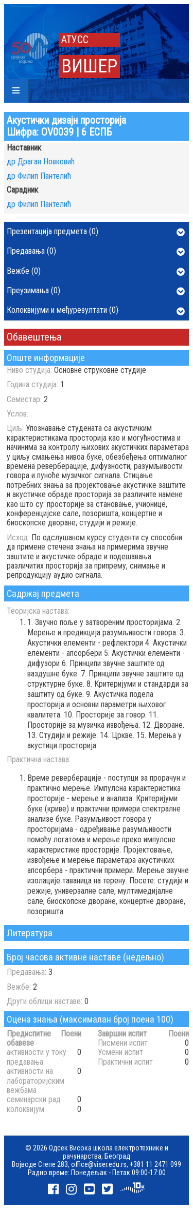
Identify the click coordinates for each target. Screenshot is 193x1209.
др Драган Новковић (41, 161)
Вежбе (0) (96, 271)
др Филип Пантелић (39, 176)
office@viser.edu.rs (99, 1164)
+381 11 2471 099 (155, 1164)
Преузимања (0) (96, 291)
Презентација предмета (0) (96, 232)
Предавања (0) (96, 251)
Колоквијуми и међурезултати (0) (96, 310)
